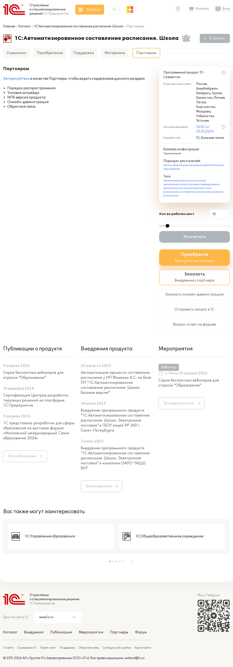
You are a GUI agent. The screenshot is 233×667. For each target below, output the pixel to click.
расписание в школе (191, 188)
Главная (9, 26)
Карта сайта (142, 647)
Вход (226, 8)
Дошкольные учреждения (188, 165)
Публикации (61, 632)
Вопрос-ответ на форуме (194, 324)
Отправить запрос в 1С (194, 309)
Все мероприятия (179, 403)
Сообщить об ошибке (116, 647)
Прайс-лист (48, 647)
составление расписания (195, 192)
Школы (167, 165)
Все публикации (22, 456)
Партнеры (119, 632)
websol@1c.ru (135, 658)
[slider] (167, 226)
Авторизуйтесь (16, 79)
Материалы (115, 53)
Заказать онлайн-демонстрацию (194, 294)
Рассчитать (194, 237)
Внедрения (34, 632)
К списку (217, 38)
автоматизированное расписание (184, 180)
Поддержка (83, 53)
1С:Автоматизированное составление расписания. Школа (78, 26)
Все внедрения (99, 486)
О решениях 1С (27, 647)
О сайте (8, 647)
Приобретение (50, 53)
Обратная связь (88, 647)
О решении (16, 53)
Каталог (24, 26)
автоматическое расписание (181, 184)
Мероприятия (91, 632)
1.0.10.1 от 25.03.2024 (205, 129)
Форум (141, 632)
